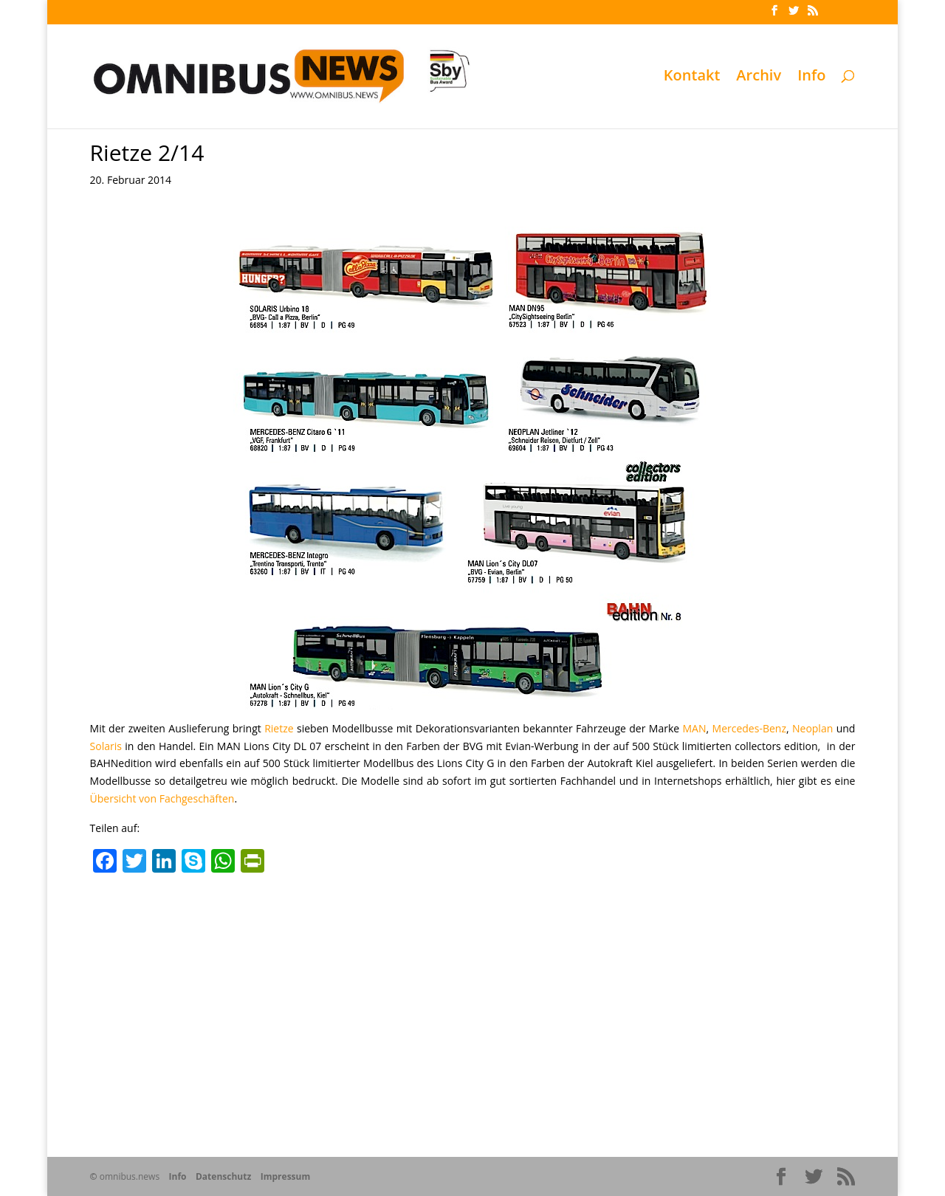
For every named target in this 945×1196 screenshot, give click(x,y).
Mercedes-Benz (749, 728)
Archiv (758, 77)
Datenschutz (223, 1176)
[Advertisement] (473, 990)
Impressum (286, 1176)
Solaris (106, 746)
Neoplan (812, 728)
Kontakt (692, 77)
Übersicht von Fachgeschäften (162, 798)
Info (811, 77)
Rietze (278, 728)
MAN (695, 728)
